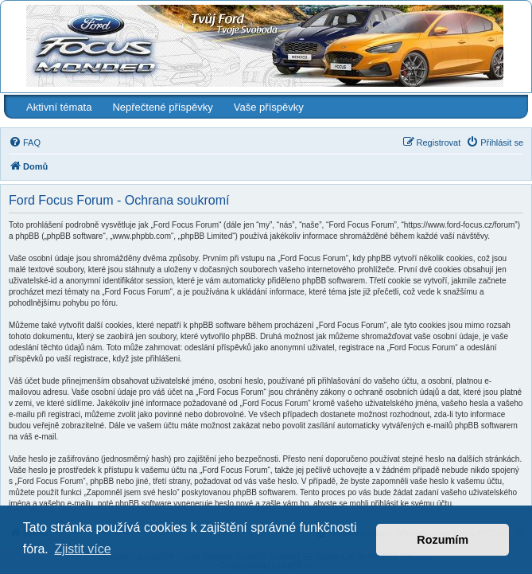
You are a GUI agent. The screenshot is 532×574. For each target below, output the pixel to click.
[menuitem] (25, 142)
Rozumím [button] (442, 539)
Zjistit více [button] (82, 549)
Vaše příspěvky (269, 107)
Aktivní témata (58, 107)
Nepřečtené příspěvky (162, 107)
